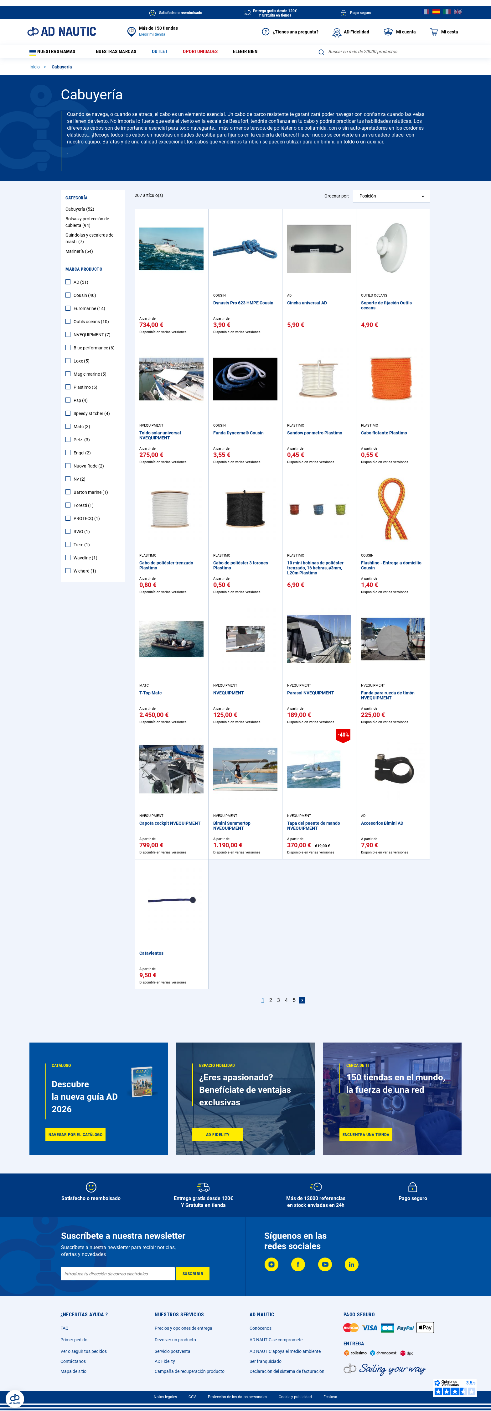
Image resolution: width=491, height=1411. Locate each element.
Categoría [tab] (76, 200)
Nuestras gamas (55, 53)
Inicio (35, 69)
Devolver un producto (175, 1339)
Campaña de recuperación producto (190, 1371)
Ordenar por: (336, 198)
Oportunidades (209, 53)
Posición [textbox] (367, 198)
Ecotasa (330, 1397)
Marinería (80, 254)
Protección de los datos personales (237, 1397)
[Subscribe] (192, 1273)
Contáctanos (73, 1361)
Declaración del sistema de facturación (287, 1371)
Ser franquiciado (266, 1361)
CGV (192, 1397)
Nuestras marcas (119, 53)
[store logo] (61, 31)
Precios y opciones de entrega (183, 1328)
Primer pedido (73, 1339)
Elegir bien (256, 53)
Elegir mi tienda (152, 34)
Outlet (166, 53)
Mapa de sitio (73, 1371)
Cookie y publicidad (295, 1397)
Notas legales (165, 1397)
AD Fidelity (165, 1361)
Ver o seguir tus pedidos (83, 1351)
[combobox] (389, 51)
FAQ (64, 1328)
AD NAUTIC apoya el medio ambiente (285, 1351)
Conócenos (260, 1328)
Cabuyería (80, 211)
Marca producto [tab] (83, 271)
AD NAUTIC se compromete (276, 1339)
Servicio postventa (172, 1351)
